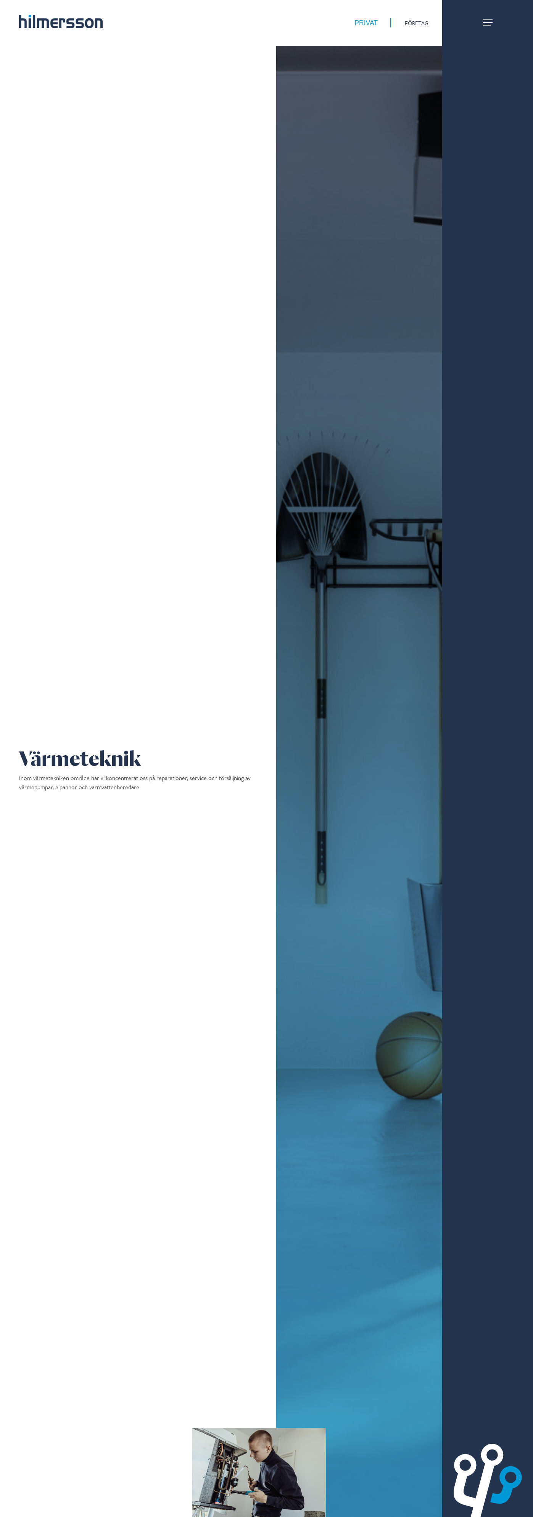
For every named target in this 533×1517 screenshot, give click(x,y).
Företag (416, 23)
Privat (366, 22)
